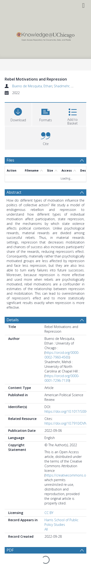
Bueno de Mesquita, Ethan (32, 86)
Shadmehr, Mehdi (67, 86)
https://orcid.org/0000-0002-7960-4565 (61, 354)
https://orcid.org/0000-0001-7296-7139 (61, 378)
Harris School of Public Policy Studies (61, 522)
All (46, 529)
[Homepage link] (46, 35)
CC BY (48, 512)
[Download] (18, 114)
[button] (45, 114)
